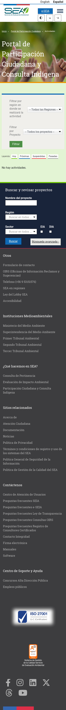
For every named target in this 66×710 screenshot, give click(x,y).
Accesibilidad (12, 301)
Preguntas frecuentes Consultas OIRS (28, 520)
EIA (42, 226)
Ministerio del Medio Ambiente (24, 325)
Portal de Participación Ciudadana (26, 31)
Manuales (9, 549)
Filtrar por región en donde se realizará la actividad (16, 108)
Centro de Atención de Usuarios (24, 494)
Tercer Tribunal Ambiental (21, 351)
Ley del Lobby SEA (15, 294)
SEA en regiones (14, 288)
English (45, 2)
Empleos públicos (15, 587)
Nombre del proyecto (18, 198)
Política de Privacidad (18, 442)
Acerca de (10, 417)
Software (9, 555)
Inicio (4, 31)
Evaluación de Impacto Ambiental (26, 382)
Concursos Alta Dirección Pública (25, 580)
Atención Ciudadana (16, 423)
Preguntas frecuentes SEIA (21, 501)
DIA (51, 226)
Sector (9, 226)
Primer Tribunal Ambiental (21, 338)
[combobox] (21, 217)
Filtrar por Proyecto (15, 130)
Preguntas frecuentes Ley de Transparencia (32, 513)
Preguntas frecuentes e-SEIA (22, 507)
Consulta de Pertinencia (19, 375)
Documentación (13, 430)
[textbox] (19, 217)
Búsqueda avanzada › (45, 241)
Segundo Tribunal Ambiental (22, 344)
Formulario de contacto (19, 265)
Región (9, 212)
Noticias (8, 436)
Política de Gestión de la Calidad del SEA (30, 470)
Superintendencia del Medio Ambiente (29, 332)
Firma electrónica (15, 543)
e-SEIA (45, 11)
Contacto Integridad (16, 536)
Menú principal (60, 11)
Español (58, 2)
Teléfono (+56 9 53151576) (19, 282)
